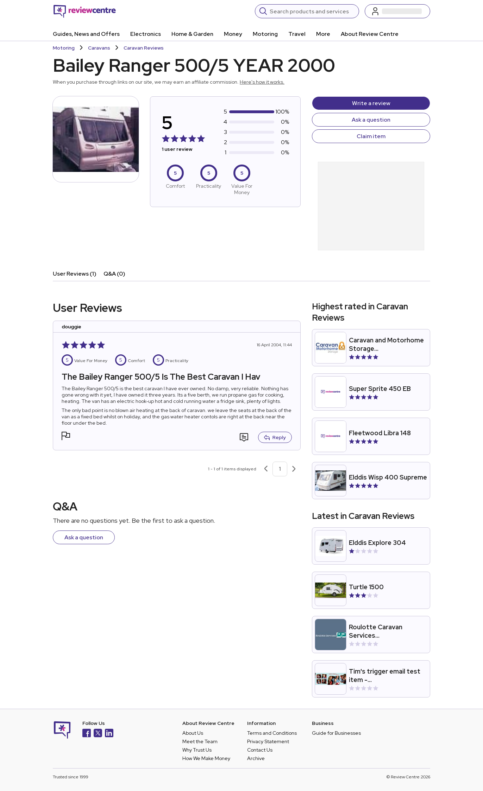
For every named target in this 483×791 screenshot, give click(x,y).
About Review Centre (370, 34)
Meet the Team (200, 741)
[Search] (312, 11)
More (323, 34)
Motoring (265, 34)
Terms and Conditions (272, 733)
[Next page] (294, 469)
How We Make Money (206, 758)
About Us (192, 733)
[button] (66, 437)
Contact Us (259, 750)
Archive (256, 758)
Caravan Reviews (144, 48)
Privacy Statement (268, 741)
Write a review (371, 103)
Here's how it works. (262, 82)
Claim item (371, 136)
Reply (275, 437)
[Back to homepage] (85, 11)
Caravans (99, 48)
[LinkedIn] (109, 734)
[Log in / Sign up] (397, 11)
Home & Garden (192, 34)
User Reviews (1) (74, 273)
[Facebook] (86, 734)
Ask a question (371, 119)
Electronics (145, 34)
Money (233, 34)
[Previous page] (265, 469)
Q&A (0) (114, 273)
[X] (98, 734)
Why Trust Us (197, 750)
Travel (297, 34)
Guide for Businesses (336, 733)
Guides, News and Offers (86, 34)
